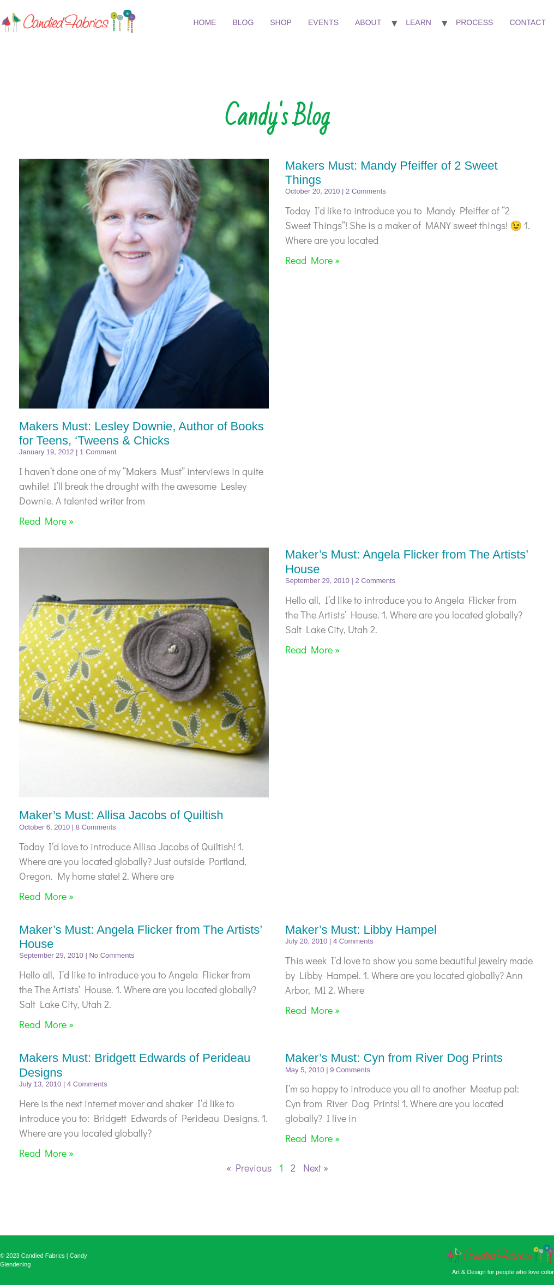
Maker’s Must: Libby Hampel (361, 929)
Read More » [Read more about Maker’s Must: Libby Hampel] (312, 1010)
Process (474, 22)
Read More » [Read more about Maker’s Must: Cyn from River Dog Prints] (312, 1138)
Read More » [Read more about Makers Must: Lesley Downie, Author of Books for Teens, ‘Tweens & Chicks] (46, 520)
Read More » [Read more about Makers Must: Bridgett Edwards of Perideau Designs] (46, 1153)
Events (323, 22)
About (368, 22)
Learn (418, 22)
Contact (527, 22)
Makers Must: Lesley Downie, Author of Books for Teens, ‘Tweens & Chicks (141, 433)
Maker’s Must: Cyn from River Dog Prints (394, 1058)
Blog (243, 22)
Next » (315, 1167)
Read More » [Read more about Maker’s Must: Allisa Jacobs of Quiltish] (46, 896)
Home (204, 22)
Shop (281, 22)
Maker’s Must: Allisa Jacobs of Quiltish (121, 815)
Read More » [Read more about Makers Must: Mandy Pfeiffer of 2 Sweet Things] (312, 260)
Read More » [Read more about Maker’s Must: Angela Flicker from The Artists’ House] (312, 649)
